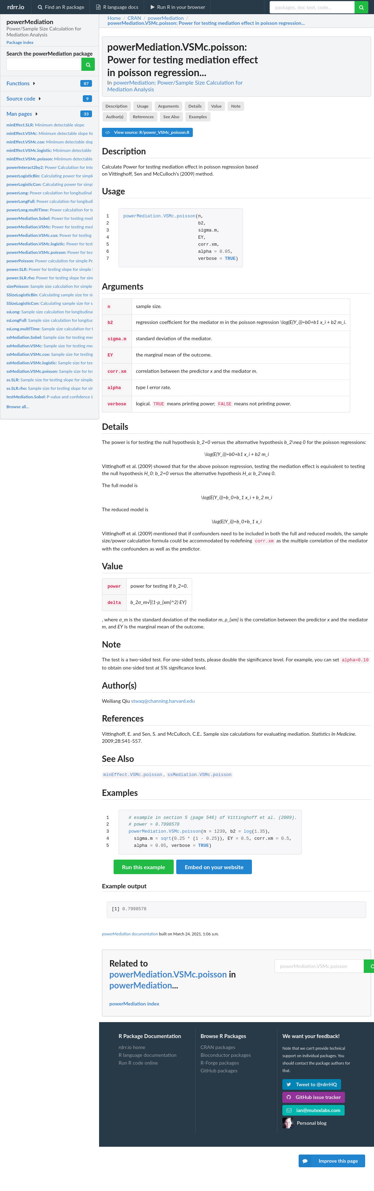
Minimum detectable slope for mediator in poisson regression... (88, 158)
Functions (17, 83)
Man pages (19, 113)
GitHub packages (219, 1062)
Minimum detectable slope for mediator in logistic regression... (87, 150)
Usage (143, 106)
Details (194, 106)
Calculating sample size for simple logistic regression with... (77, 294)
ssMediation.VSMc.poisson (199, 767)
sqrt (166, 830)
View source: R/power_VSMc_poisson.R (147, 132)
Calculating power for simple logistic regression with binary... (79, 175)
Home (114, 18)
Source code (20, 98)
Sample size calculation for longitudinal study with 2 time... (68, 311)
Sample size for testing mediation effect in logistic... (79, 362)
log (247, 823)
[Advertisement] (318, 142)
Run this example (143, 858)
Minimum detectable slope (45, 124)
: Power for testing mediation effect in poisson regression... (206, 23)
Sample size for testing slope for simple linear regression (65, 379)
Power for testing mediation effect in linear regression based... (86, 226)
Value (216, 106)
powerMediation (140, 976)
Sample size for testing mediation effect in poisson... (80, 371)
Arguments (168, 106)
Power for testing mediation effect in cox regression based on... (91, 235)
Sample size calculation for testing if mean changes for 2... (77, 328)
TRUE (230, 259)
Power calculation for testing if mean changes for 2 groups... (83, 209)
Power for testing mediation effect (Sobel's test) (72, 218)
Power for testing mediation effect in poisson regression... (90, 252)
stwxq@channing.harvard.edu (163, 693)
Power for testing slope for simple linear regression (64, 269)
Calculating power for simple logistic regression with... (74, 184)
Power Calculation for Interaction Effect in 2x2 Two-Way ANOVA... (87, 167)
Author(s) (114, 116)
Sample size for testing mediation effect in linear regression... (81, 345)
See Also (171, 116)
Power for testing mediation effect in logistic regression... (89, 243)
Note (236, 106)
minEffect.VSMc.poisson (132, 767)
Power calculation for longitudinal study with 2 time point (71, 192)
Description (116, 106)
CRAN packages (218, 1039)
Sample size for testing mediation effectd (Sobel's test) (74, 337)
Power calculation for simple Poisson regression (64, 260)
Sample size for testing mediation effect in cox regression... (83, 354)
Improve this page (328, 1161)
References (143, 116)
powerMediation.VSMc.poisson (159, 216)
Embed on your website (214, 858)
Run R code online (138, 1054)
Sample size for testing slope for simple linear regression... (70, 388)
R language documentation (148, 1046)
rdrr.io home (132, 1039)
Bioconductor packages (226, 1046)
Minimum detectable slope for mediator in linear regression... (78, 133)
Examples (198, 116)
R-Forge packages (220, 1054)
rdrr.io (15, 7)
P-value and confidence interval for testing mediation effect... (83, 396)
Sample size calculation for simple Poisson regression (67, 286)
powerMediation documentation (130, 925)
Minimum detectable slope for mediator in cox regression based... (86, 141)
